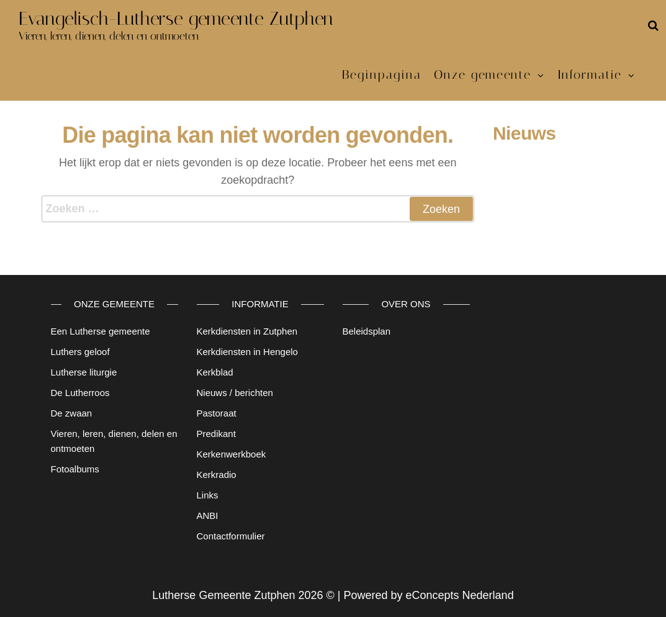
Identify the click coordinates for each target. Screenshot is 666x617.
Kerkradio (216, 474)
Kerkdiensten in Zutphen (247, 331)
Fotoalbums (75, 469)
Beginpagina (381, 74)
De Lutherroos (80, 392)
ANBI (207, 515)
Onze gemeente (482, 74)
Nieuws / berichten (235, 392)
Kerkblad (215, 372)
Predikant (216, 433)
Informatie (589, 74)
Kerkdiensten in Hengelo (247, 351)
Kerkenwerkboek (231, 454)
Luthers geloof (80, 351)
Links (207, 495)
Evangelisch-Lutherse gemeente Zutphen (176, 18)
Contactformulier (231, 536)
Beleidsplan (367, 331)
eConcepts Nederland (460, 595)
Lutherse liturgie (84, 372)
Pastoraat (216, 413)
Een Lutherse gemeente (100, 331)
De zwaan (71, 413)
